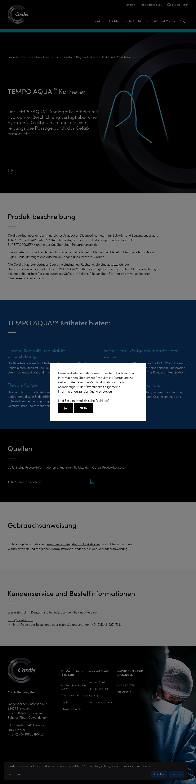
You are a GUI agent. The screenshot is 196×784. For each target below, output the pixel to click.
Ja (65, 408)
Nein (83, 408)
